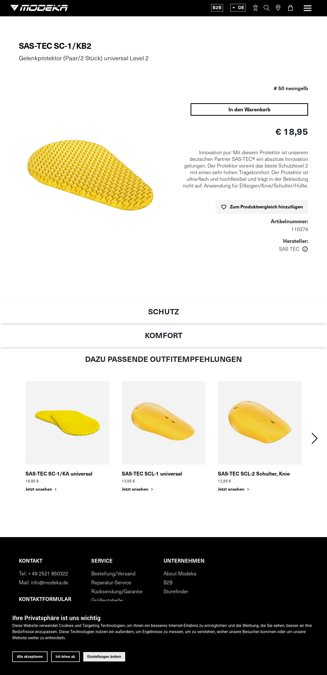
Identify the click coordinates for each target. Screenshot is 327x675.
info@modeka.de (49, 583)
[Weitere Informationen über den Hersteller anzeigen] (237, 249)
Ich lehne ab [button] (65, 657)
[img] (90, 177)
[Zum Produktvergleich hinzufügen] (262, 207)
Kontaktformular (45, 599)
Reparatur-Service (111, 583)
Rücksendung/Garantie (117, 592)
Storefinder (176, 592)
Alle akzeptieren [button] (30, 657)
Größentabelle (107, 600)
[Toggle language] (238, 7)
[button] (314, 438)
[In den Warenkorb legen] (249, 109)
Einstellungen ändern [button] (104, 657)
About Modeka (180, 574)
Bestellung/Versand (113, 574)
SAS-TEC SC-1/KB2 (55, 47)
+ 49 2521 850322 (48, 574)
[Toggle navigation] (307, 8)
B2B (217, 8)
